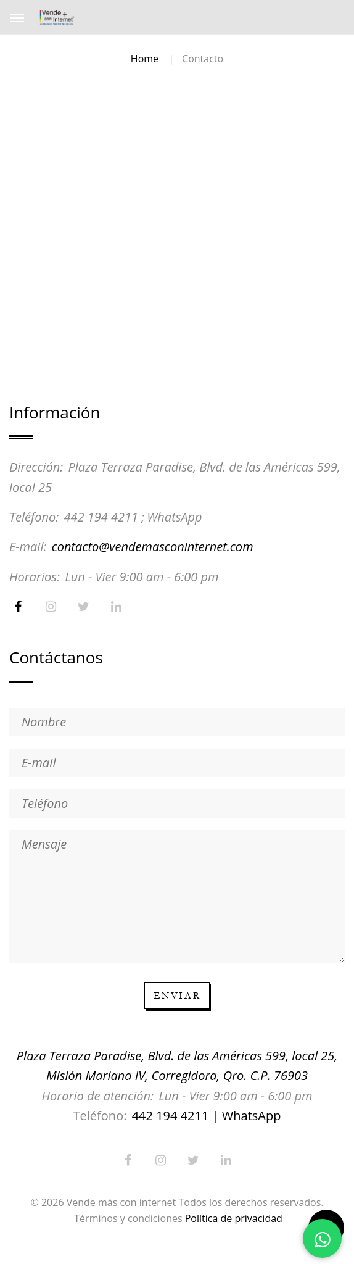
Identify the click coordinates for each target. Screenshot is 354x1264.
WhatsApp (174, 517)
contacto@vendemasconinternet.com (152, 546)
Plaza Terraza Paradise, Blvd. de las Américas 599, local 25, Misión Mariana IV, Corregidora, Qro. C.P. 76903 (177, 1065)
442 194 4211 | (175, 1115)
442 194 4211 (101, 517)
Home (144, 58)
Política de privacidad (233, 1218)
